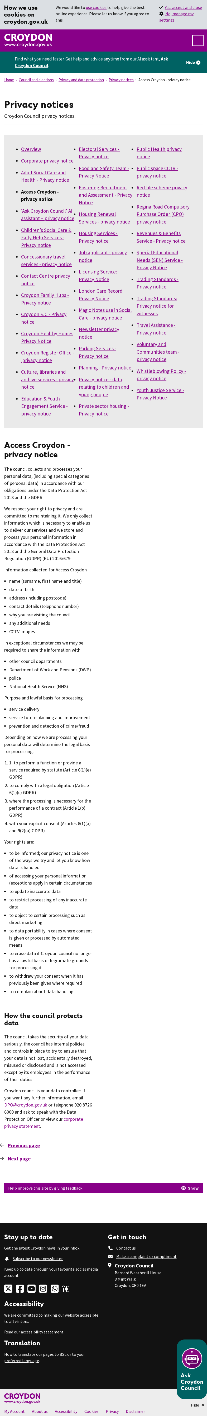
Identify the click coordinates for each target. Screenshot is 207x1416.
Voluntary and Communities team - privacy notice (158, 351)
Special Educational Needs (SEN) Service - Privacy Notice (160, 260)
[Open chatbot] (192, 1369)
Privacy (112, 1411)
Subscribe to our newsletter (38, 1258)
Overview (31, 149)
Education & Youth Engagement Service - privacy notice (44, 406)
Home (9, 79)
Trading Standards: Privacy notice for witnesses (157, 306)
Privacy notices (121, 79)
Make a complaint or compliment (146, 1256)
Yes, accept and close (183, 7)
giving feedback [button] (68, 1188)
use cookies (96, 7)
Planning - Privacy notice (105, 367)
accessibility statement (42, 1331)
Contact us (126, 1248)
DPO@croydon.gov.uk (25, 1105)
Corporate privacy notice (47, 161)
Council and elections (36, 79)
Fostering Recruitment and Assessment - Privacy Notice (105, 195)
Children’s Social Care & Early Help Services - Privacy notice (46, 237)
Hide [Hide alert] (190, 62)
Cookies (91, 1411)
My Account (14, 1411)
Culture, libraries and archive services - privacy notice (47, 379)
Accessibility (66, 1411)
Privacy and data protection (81, 79)
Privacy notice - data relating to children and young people (104, 387)
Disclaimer (135, 1411)
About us (40, 1411)
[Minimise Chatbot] (197, 1405)
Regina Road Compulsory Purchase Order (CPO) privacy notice (163, 214)
